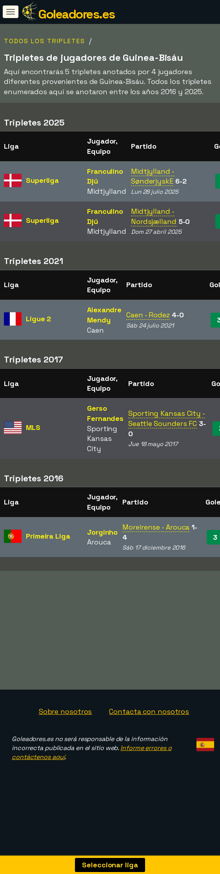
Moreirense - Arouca (155, 527)
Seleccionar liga (110, 864)
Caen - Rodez (148, 314)
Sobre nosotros (65, 725)
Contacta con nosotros (149, 725)
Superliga (42, 180)
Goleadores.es (76, 14)
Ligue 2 (38, 318)
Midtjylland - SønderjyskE (153, 176)
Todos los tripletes (44, 41)
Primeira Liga (48, 536)
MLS (33, 427)
